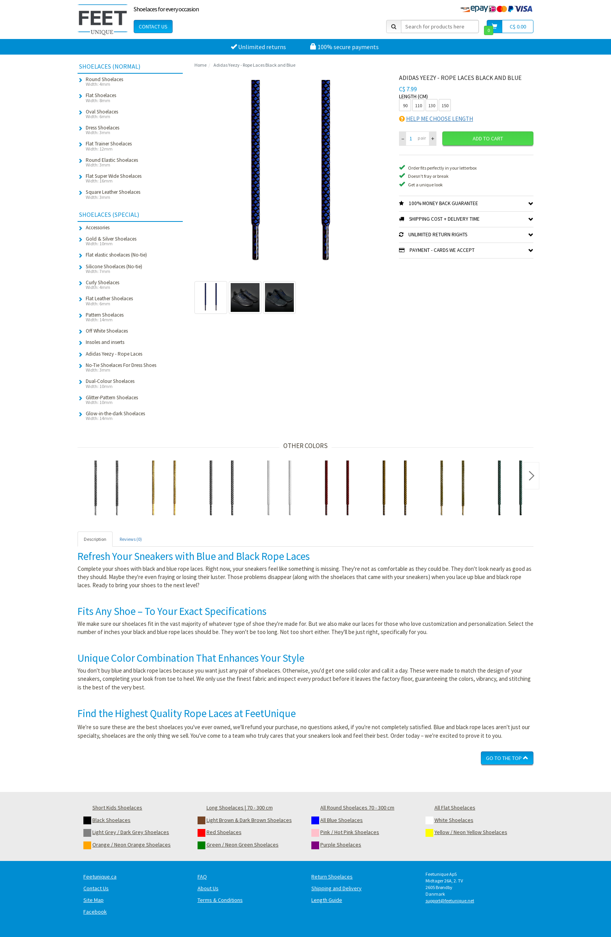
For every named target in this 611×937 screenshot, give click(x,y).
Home (200, 65)
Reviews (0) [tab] (131, 539)
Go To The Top (507, 758)
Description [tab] (95, 539)
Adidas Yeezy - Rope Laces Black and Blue (254, 65)
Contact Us (153, 26)
